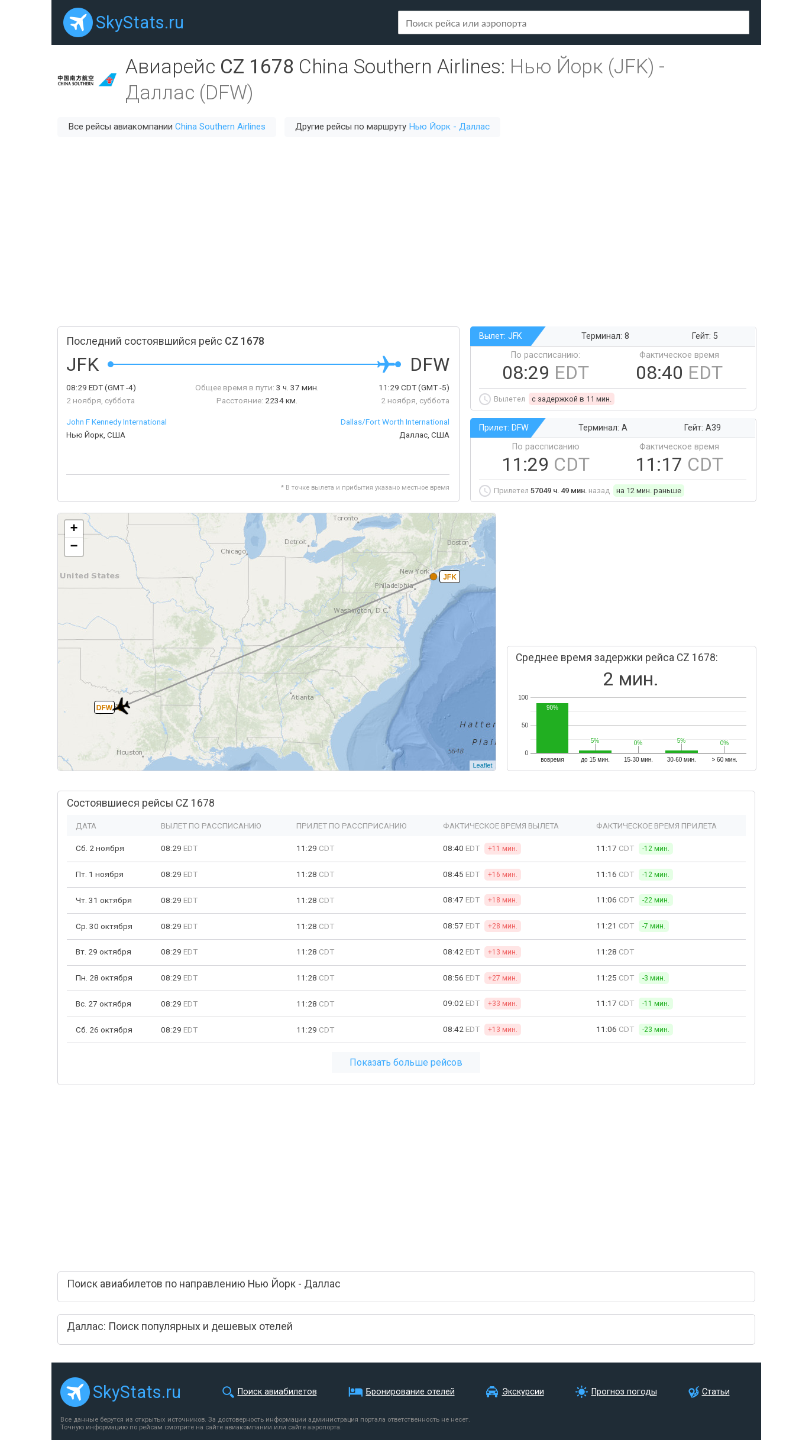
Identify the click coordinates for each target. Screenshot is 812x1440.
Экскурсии (523, 1392)
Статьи (716, 1392)
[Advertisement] (406, 232)
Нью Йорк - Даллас (449, 126)
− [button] (73, 547)
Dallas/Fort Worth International (395, 421)
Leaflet (482, 765)
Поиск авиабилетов (277, 1392)
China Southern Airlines (220, 126)
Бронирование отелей (410, 1392)
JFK (450, 577)
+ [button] (73, 529)
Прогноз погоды (624, 1392)
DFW (104, 708)
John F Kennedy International (116, 421)
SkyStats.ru (140, 22)
